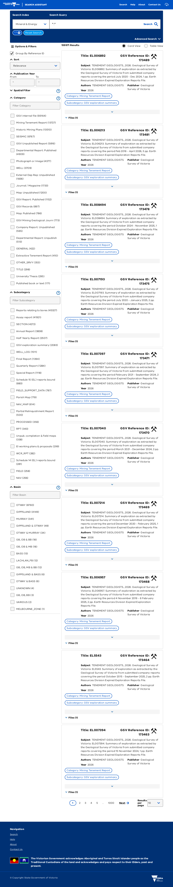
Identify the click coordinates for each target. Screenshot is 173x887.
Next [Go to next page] (124, 803)
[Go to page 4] (91, 803)
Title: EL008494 (93, 205)
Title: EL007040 (93, 428)
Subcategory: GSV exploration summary (92, 103)
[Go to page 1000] (111, 803)
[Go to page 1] (73, 803)
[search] (151, 24)
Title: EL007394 (93, 730)
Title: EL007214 (93, 503)
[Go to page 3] (85, 803)
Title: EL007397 (93, 354)
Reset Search (33, 32)
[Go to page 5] (97, 803)
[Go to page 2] (80, 803)
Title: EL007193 (93, 279)
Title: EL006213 (93, 130)
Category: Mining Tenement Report (88, 96)
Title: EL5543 (91, 655)
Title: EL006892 (93, 56)
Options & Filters (25, 46)
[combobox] (30, 24)
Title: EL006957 (93, 577)
